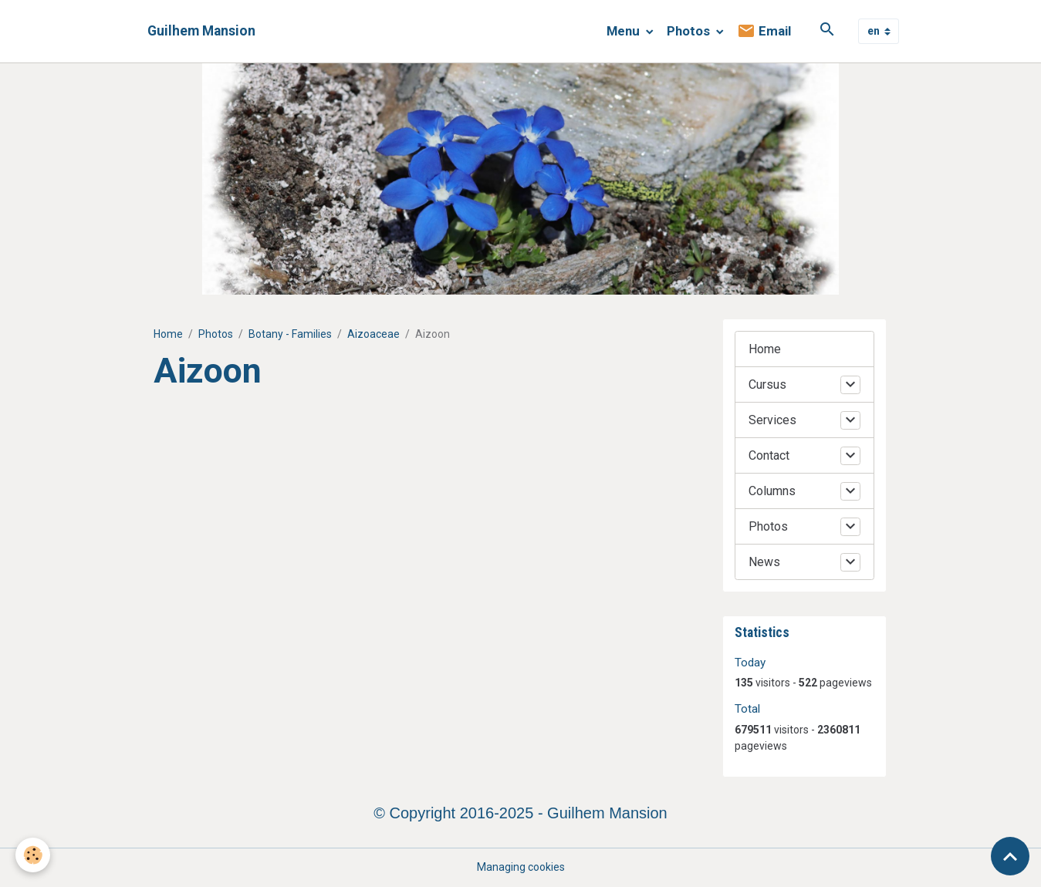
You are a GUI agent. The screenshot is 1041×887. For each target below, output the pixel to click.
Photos (690, 31)
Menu (625, 31)
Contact (769, 455)
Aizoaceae (373, 334)
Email (764, 31)
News (764, 562)
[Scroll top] (1010, 856)
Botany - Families (290, 334)
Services (772, 420)
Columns (772, 491)
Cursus (767, 384)
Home (168, 334)
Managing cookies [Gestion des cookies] (521, 867)
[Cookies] (32, 855)
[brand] (201, 31)
